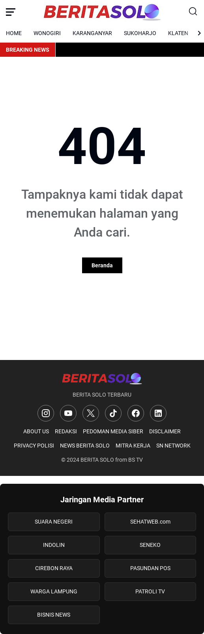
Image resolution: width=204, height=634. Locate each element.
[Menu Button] (11, 12)
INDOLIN (54, 545)
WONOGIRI (47, 33)
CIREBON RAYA (54, 568)
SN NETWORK (173, 445)
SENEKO (150, 545)
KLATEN (178, 33)
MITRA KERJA (133, 445)
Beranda (102, 265)
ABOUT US (36, 431)
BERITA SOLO (97, 460)
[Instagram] (45, 413)
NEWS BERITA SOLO (85, 445)
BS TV (135, 460)
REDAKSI (66, 431)
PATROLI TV (150, 591)
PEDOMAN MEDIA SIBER (113, 431)
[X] (90, 413)
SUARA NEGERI (54, 521)
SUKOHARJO (140, 33)
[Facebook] (135, 413)
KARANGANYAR (92, 33)
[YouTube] (68, 413)
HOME (14, 33)
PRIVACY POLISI (34, 445)
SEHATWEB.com (150, 521)
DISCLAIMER (165, 431)
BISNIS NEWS (53, 615)
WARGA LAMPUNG (53, 591)
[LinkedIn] (158, 413)
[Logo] (102, 378)
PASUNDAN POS (150, 568)
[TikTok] (113, 413)
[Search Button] (193, 12)
